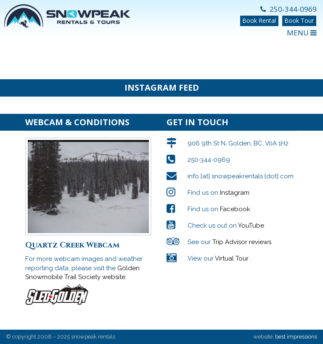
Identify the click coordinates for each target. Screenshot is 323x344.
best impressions (296, 336)
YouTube (251, 225)
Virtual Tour (232, 258)
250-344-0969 (288, 9)
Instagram (234, 192)
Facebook (235, 209)
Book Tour (299, 20)
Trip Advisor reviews (241, 242)
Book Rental (259, 20)
